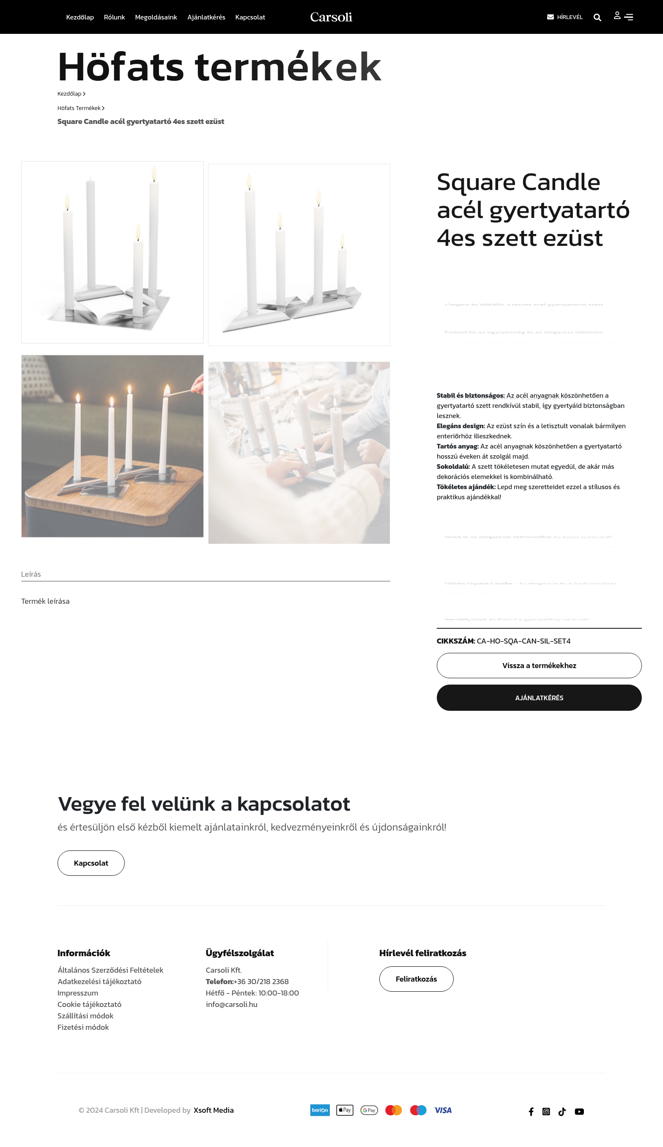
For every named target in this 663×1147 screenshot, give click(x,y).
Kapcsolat (251, 17)
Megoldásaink (156, 17)
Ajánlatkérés (206, 17)
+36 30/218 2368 (261, 981)
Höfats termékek (81, 108)
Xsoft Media (214, 1110)
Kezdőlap (80, 17)
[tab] (31, 578)
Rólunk (114, 17)
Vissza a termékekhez (539, 666)
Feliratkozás (416, 979)
